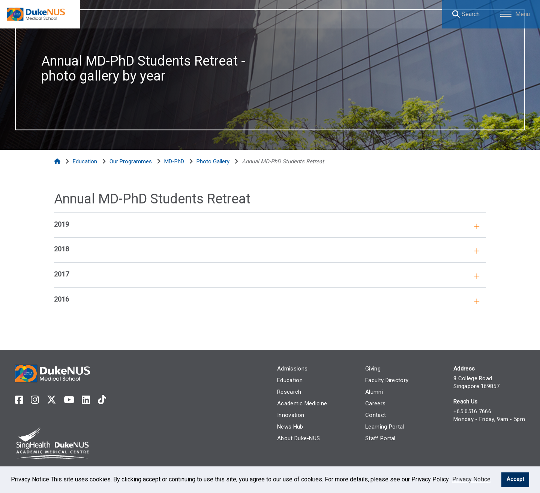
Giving (370, 368)
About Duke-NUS (294, 438)
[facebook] (19, 399)
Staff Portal (378, 438)
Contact (373, 415)
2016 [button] (61, 299)
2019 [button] (61, 224)
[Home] (58, 161)
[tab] (270, 224)
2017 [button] (61, 274)
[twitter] (51, 399)
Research (285, 391)
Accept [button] (515, 479)
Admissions (288, 368)
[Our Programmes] (131, 161)
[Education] (86, 161)
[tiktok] (102, 399)
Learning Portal (382, 426)
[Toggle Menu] (514, 14)
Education (285, 380)
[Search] (463, 14)
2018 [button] (61, 249)
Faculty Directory (384, 380)
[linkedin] (86, 399)
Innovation (286, 415)
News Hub (286, 426)
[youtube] (69, 399)
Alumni (372, 391)
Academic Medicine (298, 403)
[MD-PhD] (175, 161)
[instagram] (35, 399)
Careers (373, 403)
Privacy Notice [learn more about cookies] (471, 479)
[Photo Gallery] (213, 161)
